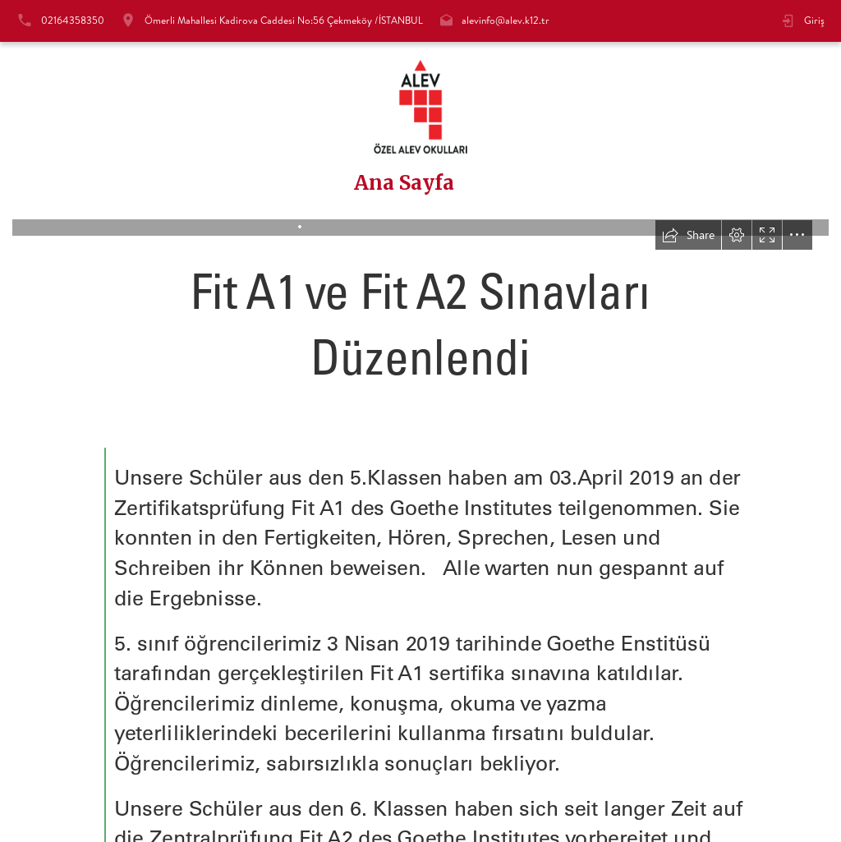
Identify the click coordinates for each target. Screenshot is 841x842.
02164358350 (72, 20)
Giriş (814, 20)
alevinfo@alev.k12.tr (505, 20)
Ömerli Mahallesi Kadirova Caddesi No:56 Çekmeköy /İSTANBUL (284, 20)
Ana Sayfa (404, 184)
